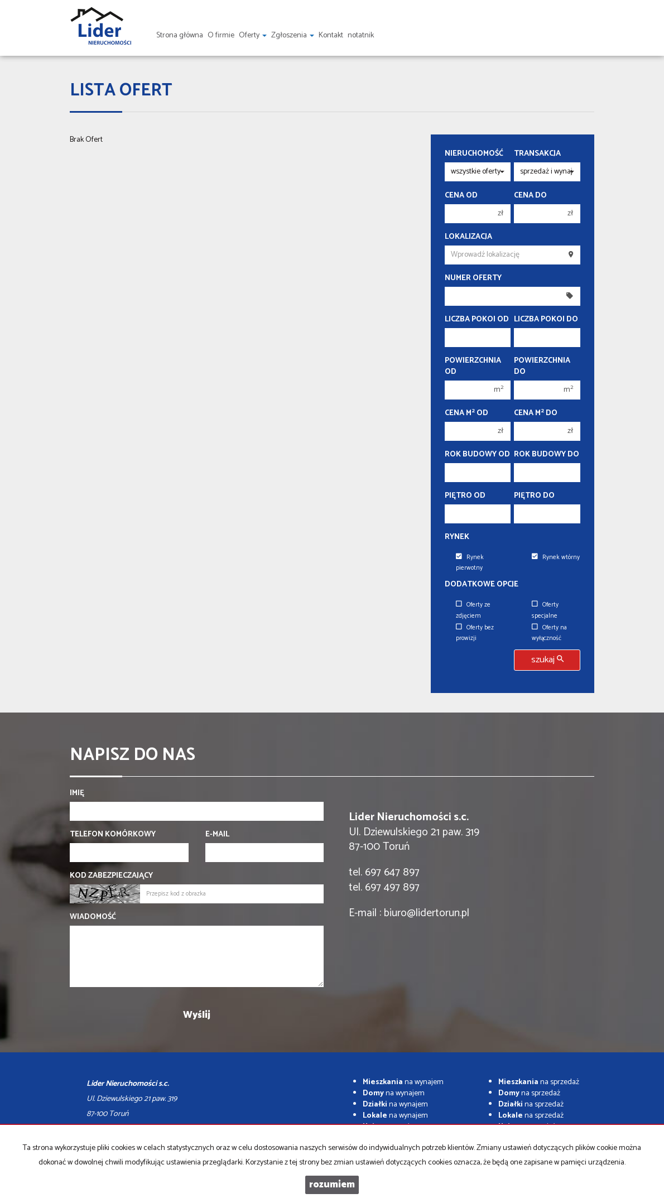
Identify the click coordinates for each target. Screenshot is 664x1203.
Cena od (461, 195)
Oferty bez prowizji (475, 633)
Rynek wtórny (556, 557)
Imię (77, 793)
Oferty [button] (253, 35)
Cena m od (466, 413)
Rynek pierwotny (470, 562)
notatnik (361, 35)
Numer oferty (473, 278)
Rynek (457, 537)
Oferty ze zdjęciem (473, 610)
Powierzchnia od (473, 366)
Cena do (530, 195)
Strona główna (179, 35)
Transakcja (537, 154)
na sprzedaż (538, 1082)
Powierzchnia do (542, 366)
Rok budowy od (477, 454)
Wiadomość (93, 917)
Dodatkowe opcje (481, 584)
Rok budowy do (546, 454)
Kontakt (331, 35)
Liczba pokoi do (546, 319)
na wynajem (403, 1082)
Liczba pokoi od (477, 319)
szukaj (547, 659)
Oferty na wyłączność (549, 633)
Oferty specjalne (545, 610)
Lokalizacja (468, 237)
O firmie (221, 35)
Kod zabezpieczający (111, 876)
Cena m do (535, 413)
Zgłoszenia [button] (292, 35)
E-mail (217, 834)
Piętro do (534, 496)
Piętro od (465, 496)
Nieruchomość (474, 154)
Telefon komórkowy (113, 834)
